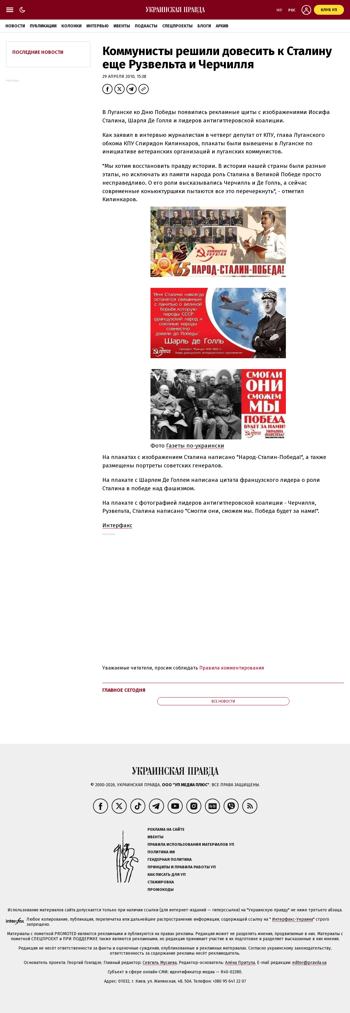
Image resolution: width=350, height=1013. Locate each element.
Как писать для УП (166, 874)
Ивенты (121, 26)
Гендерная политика (169, 859)
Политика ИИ (161, 852)
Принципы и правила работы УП (181, 867)
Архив (222, 26)
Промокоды (160, 889)
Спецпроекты (177, 26)
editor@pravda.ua (309, 962)
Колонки (71, 26)
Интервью (97, 26)
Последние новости (37, 52)
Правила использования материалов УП (190, 844)
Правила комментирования (231, 668)
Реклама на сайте (165, 829)
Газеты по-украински (195, 445)
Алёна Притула (240, 962)
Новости (15, 26)
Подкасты (146, 26)
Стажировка (160, 882)
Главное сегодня (123, 690)
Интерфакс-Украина (292, 919)
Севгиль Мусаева (160, 962)
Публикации (43, 26)
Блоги (204, 26)
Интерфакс (117, 525)
